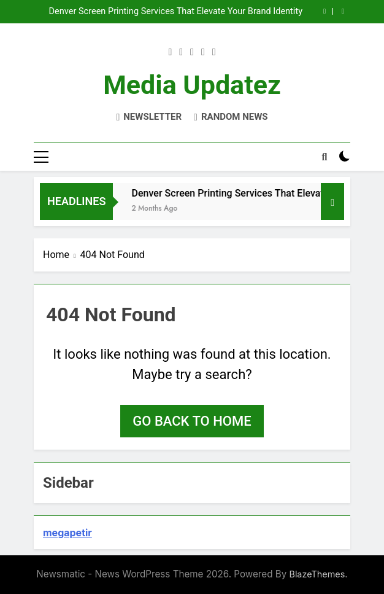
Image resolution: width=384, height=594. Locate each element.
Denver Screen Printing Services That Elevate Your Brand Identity (175, 12)
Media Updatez (192, 84)
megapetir (67, 532)
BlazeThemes (317, 574)
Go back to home (191, 421)
